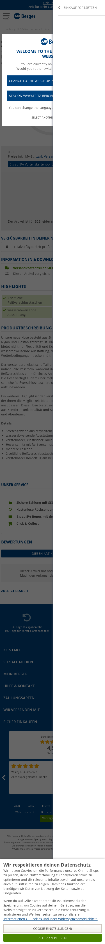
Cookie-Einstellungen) (52, 928)
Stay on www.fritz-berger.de (52, 95)
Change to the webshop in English (52, 80)
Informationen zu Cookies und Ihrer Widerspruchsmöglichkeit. (50, 919)
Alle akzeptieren (53, 938)
